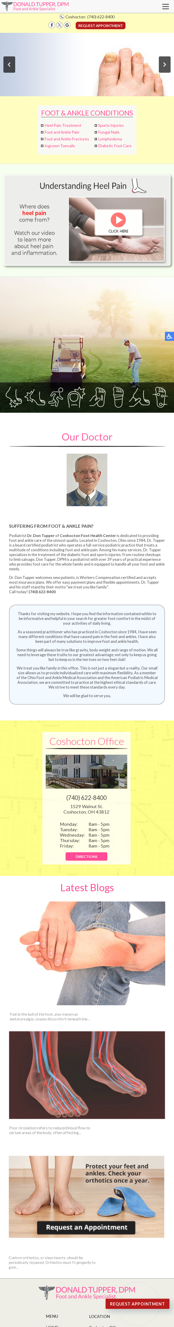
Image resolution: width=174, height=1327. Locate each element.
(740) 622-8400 (100, 16)
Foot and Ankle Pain (61, 132)
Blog (51, 1267)
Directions (83, 856)
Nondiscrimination (94, 1290)
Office (53, 1248)
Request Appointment (100, 25)
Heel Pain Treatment (62, 125)
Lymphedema (110, 138)
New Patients (60, 1254)
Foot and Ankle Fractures (66, 138)
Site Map (73, 1290)
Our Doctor (59, 1235)
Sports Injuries (111, 125)
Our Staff (56, 1241)
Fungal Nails (109, 132)
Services (55, 1261)
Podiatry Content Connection (120, 1283)
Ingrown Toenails (59, 145)
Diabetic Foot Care (115, 145)
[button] (9, 64)
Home (52, 1228)
